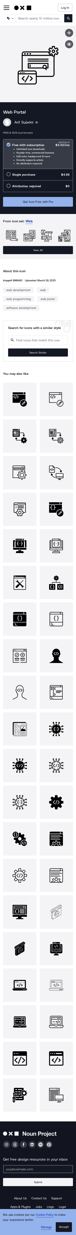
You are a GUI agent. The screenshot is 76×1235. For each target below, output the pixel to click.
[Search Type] (9, 18)
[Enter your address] (38, 1169)
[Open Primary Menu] (6, 8)
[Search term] (40, 18)
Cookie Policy (45, 1215)
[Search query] (38, 340)
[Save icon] (69, 33)
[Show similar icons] (69, 44)
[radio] (38, 154)
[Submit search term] (68, 18)
